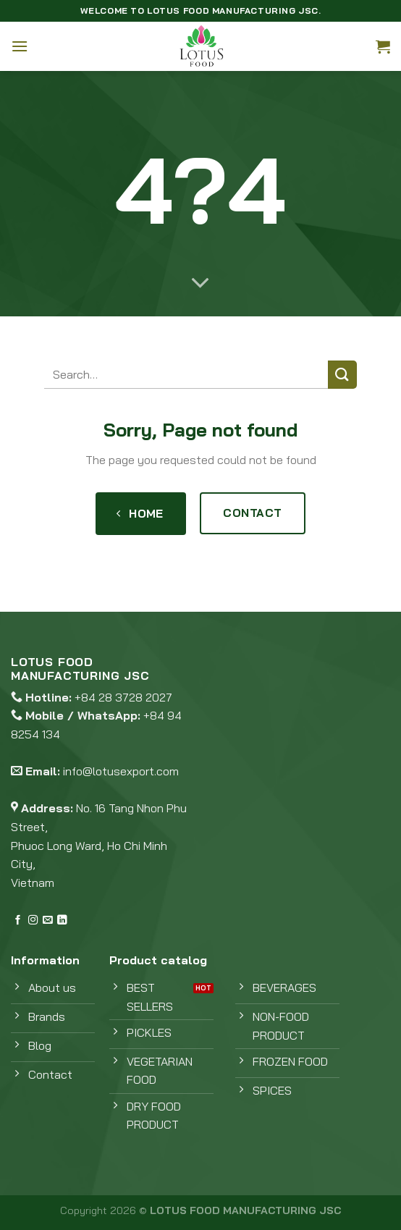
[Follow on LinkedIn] (62, 920)
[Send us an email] (47, 920)
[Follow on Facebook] (17, 920)
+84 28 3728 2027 (123, 697)
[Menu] (19, 46)
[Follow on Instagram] (33, 920)
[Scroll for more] (200, 284)
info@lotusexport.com (121, 771)
